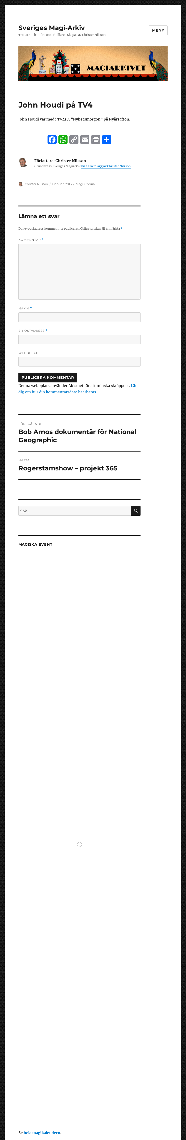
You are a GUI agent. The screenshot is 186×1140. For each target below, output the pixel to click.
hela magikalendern (42, 1132)
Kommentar (31, 240)
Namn (25, 308)
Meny (158, 30)
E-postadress (33, 331)
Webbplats (29, 353)
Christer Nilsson (36, 184)
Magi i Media (85, 184)
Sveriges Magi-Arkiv (51, 28)
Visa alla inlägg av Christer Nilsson (106, 166)
